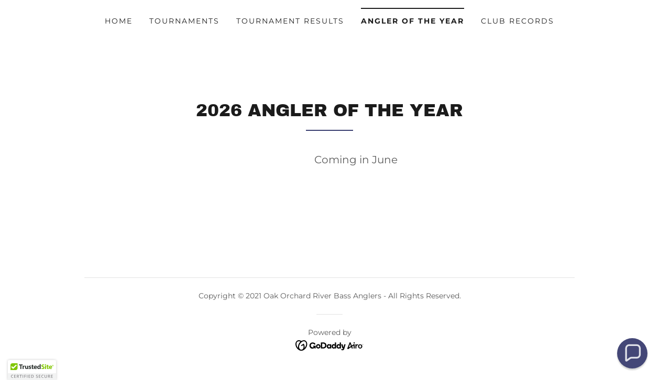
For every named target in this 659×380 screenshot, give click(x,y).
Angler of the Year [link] (412, 21)
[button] (632, 353)
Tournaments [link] (184, 21)
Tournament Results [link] (290, 21)
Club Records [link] (517, 21)
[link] (329, 345)
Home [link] (119, 21)
